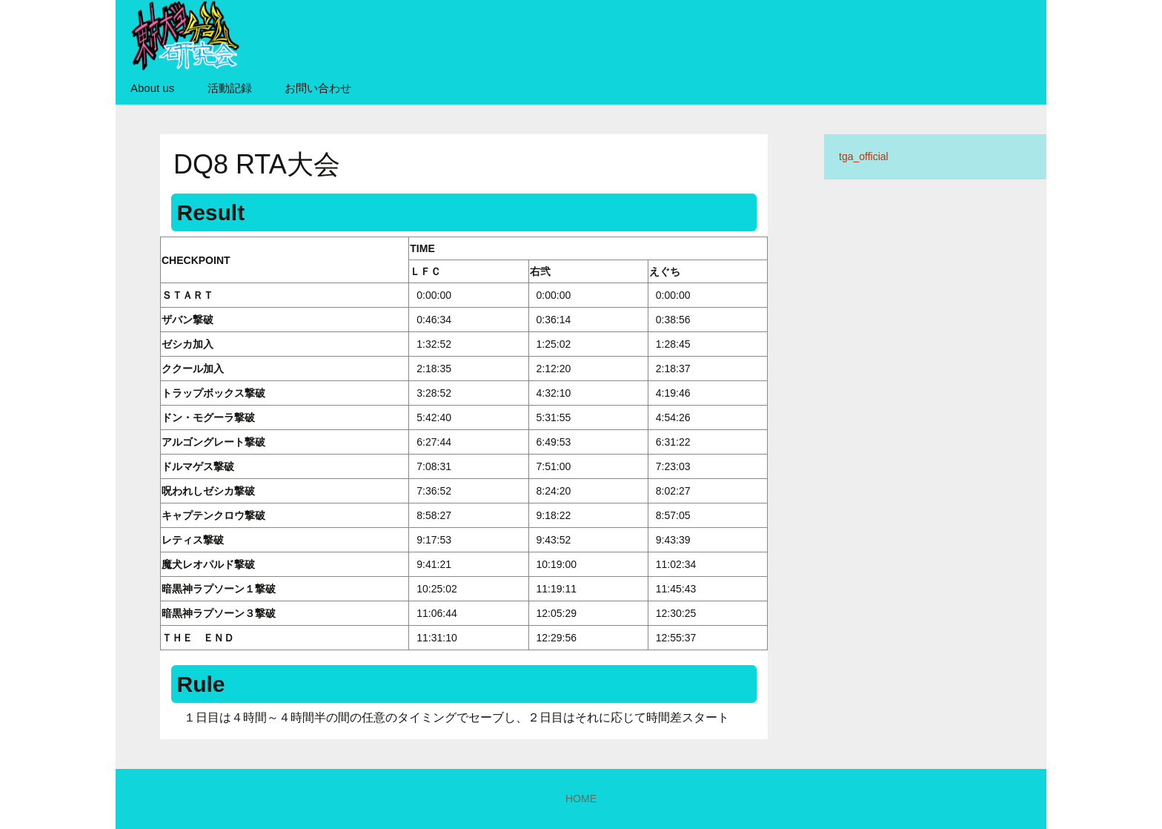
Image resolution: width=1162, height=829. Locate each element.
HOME (581, 799)
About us (152, 88)
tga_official (864, 156)
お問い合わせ (318, 88)
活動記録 (230, 88)
